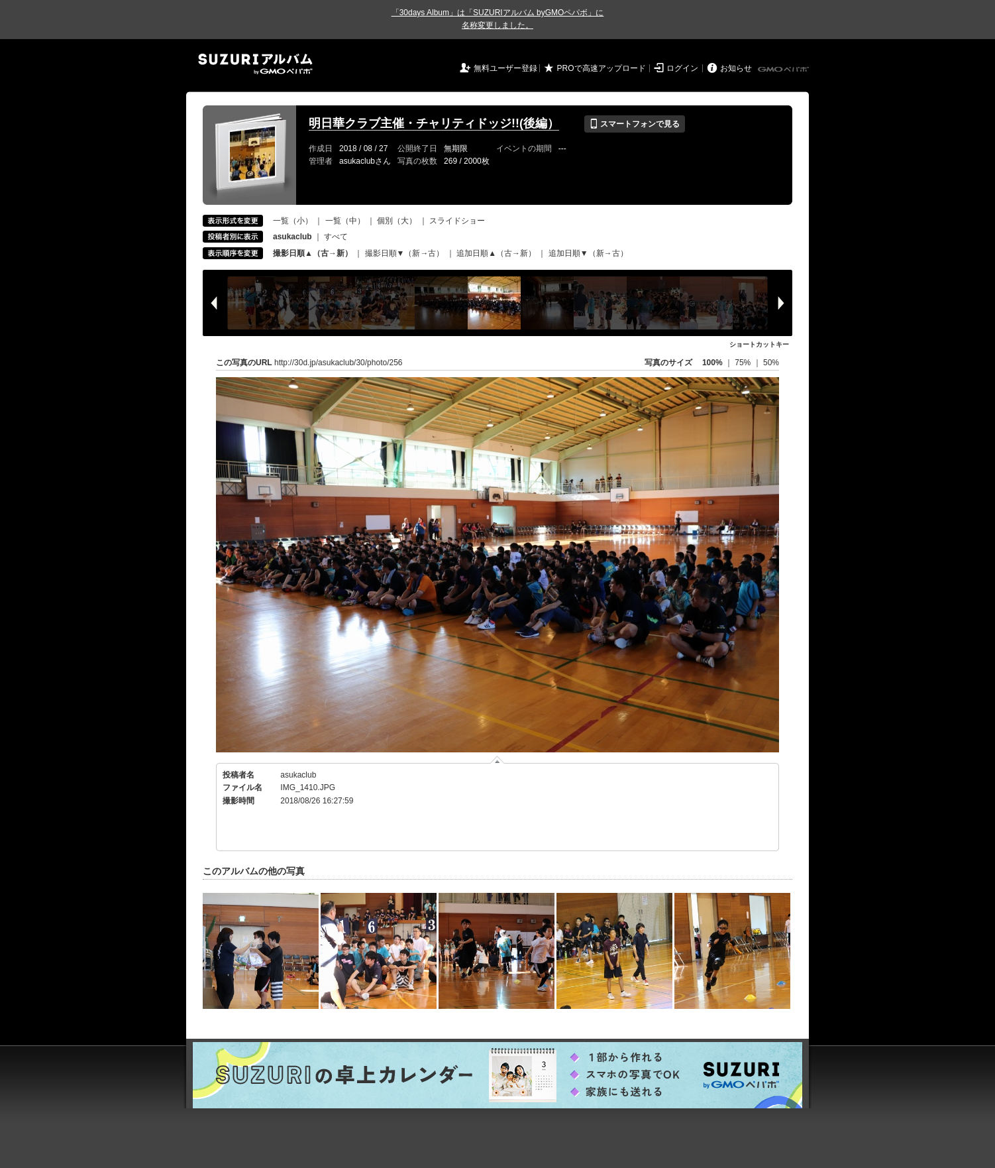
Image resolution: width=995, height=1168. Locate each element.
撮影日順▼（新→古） (405, 253)
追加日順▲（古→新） (496, 253)
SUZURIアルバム (255, 64)
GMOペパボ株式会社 (784, 69)
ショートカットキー (759, 344)
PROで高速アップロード (601, 68)
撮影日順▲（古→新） (312, 253)
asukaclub (298, 775)
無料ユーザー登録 (505, 68)
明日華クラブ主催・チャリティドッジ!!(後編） (434, 123)
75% (744, 362)
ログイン (682, 68)
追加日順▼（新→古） (588, 253)
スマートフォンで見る (634, 124)
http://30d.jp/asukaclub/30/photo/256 (338, 362)
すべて (336, 236)
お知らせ (736, 68)
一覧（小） (293, 220)
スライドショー (457, 220)
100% (712, 362)
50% (771, 362)
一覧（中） (345, 220)
